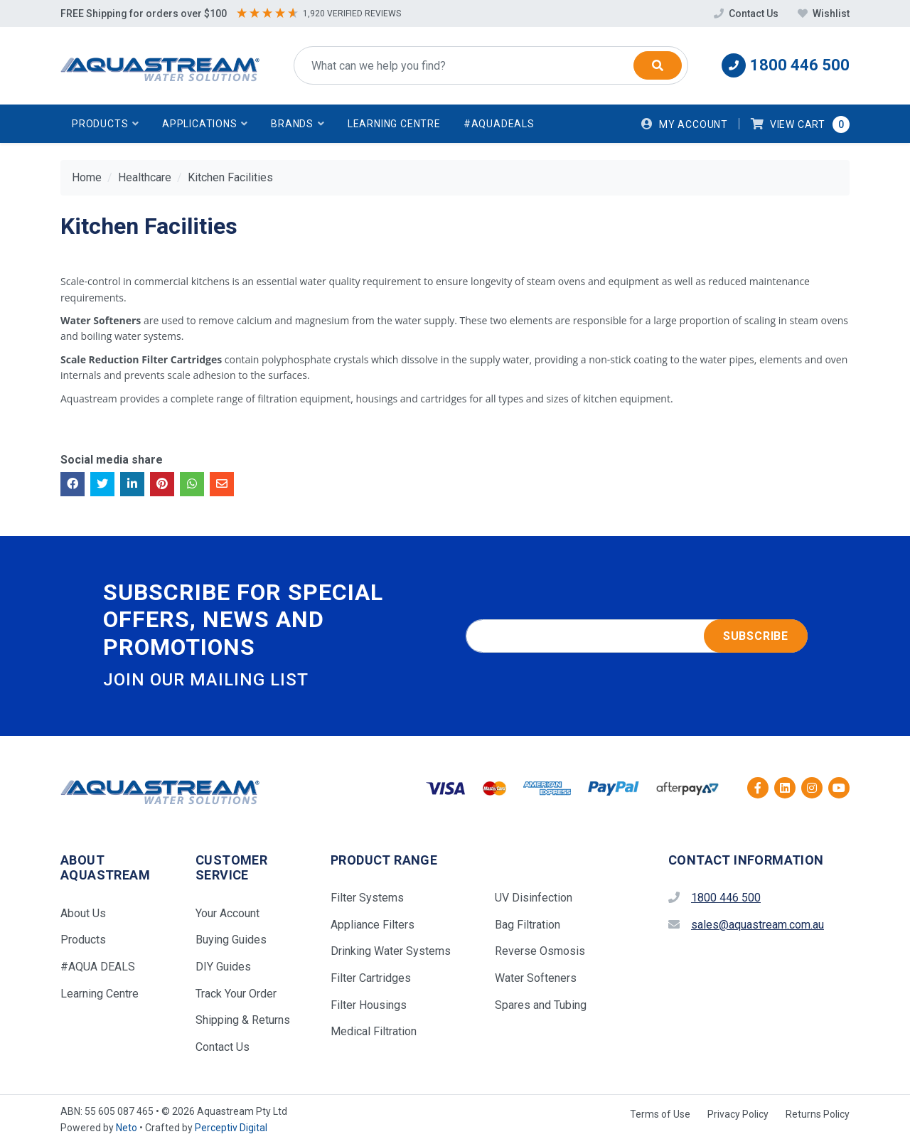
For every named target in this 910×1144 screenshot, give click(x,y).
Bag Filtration (527, 924)
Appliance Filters (372, 924)
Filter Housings (369, 1005)
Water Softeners (536, 978)
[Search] (657, 65)
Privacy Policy (738, 1114)
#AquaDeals (499, 123)
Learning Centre (394, 123)
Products (83, 939)
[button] (105, 123)
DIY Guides (223, 966)
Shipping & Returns (243, 1020)
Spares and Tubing (541, 1005)
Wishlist (824, 13)
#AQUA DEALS (97, 966)
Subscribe (755, 636)
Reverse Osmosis (540, 951)
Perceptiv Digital (231, 1127)
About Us (83, 913)
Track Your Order (236, 993)
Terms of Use (660, 1114)
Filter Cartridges (371, 978)
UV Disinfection (533, 897)
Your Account (227, 913)
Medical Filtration (374, 1031)
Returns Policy (818, 1114)
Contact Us (747, 13)
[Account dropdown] (684, 123)
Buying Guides (231, 939)
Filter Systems (367, 897)
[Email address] (637, 636)
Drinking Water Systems (391, 951)
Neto (126, 1127)
